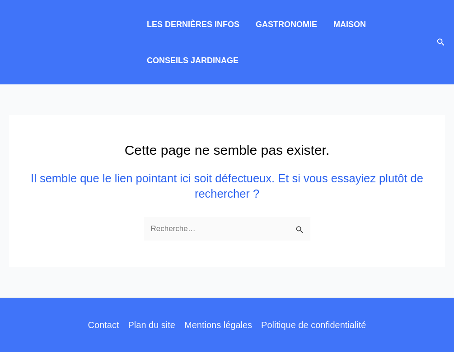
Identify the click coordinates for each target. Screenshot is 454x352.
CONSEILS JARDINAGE (193, 60)
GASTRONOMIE (286, 24)
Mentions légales (218, 325)
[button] (441, 42)
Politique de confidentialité (313, 325)
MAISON (349, 24)
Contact (103, 325)
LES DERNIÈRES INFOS (193, 24)
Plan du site (151, 325)
